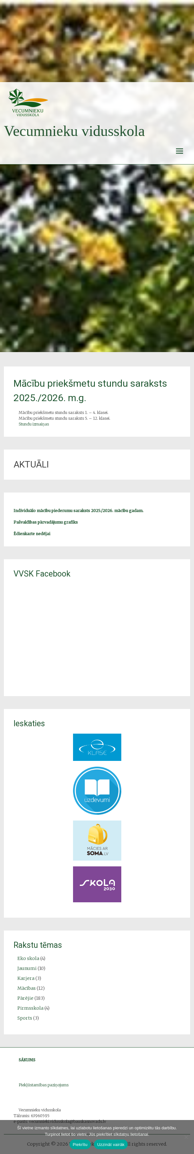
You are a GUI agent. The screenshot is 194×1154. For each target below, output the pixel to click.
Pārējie (25, 998)
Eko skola (28, 958)
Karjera (25, 978)
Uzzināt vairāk (111, 1144)
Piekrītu (80, 1144)
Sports (24, 1018)
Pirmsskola (30, 1008)
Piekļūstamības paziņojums (44, 1084)
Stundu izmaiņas (34, 424)
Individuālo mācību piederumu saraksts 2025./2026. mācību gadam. (78, 510)
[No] (186, 1137)
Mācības (26, 988)
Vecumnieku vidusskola (74, 131)
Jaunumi (27, 968)
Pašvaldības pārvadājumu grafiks (46, 522)
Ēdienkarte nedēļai (32, 533)
